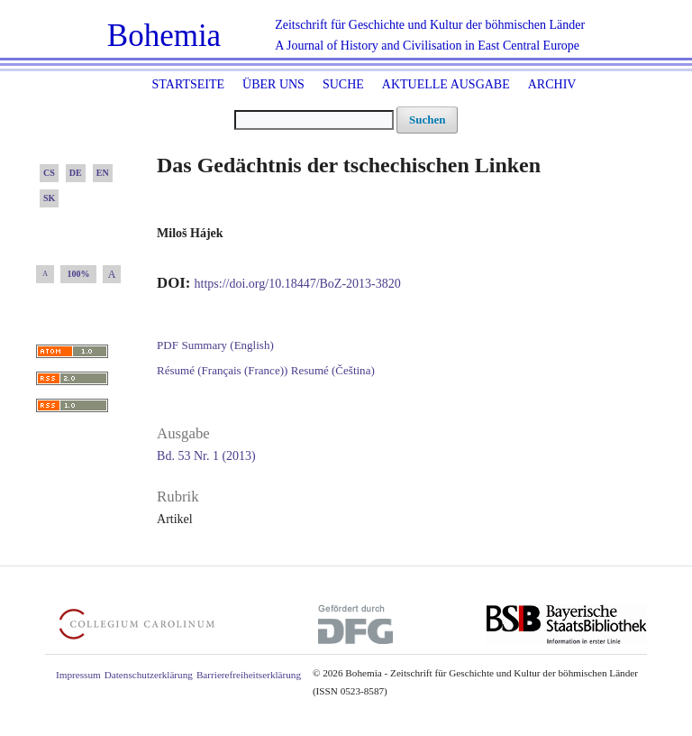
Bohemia (164, 35)
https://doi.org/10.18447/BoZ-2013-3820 (298, 283)
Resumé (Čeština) (333, 370)
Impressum (78, 674)
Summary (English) (227, 345)
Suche (343, 84)
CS (49, 173)
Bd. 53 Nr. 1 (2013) (206, 456)
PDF (167, 345)
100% (79, 274)
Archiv (552, 84)
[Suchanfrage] (314, 120)
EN (102, 173)
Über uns (273, 84)
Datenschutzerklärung (149, 674)
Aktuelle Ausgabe (446, 84)
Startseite (188, 84)
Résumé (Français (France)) (222, 370)
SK (49, 198)
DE (75, 173)
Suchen (427, 119)
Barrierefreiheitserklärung (248, 674)
